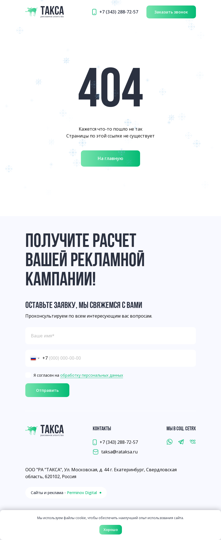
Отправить (47, 390)
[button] (171, 11)
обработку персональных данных (91, 375)
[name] (110, 335)
